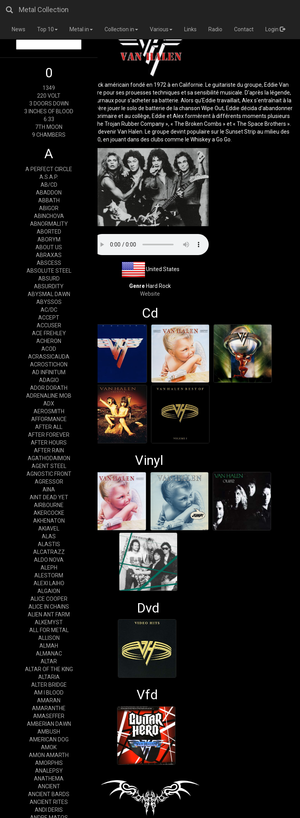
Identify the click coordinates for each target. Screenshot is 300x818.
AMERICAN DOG (49, 739)
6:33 (49, 119)
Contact (244, 29)
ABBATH (49, 200)
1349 (49, 88)
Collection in (121, 29)
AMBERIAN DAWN (49, 724)
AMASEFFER (48, 716)
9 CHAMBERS (49, 135)
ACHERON (48, 341)
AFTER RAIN (49, 450)
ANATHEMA (49, 778)
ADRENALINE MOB (48, 396)
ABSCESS (49, 263)
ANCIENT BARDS (48, 794)
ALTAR (49, 661)
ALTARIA (49, 677)
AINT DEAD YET (49, 497)
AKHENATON (49, 521)
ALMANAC (49, 653)
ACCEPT (48, 317)
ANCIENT (49, 786)
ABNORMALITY (49, 224)
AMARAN (48, 700)
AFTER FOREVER (48, 435)
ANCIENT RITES (49, 802)
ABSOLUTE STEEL (49, 271)
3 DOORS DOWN (49, 103)
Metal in (81, 29)
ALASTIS (49, 544)
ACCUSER (49, 325)
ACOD (48, 349)
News (18, 29)
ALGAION (48, 591)
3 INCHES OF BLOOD (48, 111)
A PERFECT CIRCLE (48, 169)
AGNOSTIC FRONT (49, 474)
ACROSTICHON (48, 364)
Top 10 (47, 29)
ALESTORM (48, 575)
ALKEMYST (49, 622)
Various (161, 29)
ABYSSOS (49, 302)
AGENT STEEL (49, 466)
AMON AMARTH (49, 755)
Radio (215, 29)
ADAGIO (49, 380)
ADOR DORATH (48, 388)
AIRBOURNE (49, 505)
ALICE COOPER (48, 599)
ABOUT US (49, 247)
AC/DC (49, 310)
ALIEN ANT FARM (49, 614)
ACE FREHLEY (49, 333)
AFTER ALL (48, 427)
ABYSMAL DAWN (49, 294)
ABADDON (49, 192)
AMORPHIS (49, 763)
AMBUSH (48, 732)
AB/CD (49, 185)
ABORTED (49, 232)
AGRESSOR (49, 482)
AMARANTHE (49, 708)
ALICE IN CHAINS (48, 607)
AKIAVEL (48, 528)
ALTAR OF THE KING (49, 669)
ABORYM (48, 239)
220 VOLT (48, 96)
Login (275, 29)
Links (190, 29)
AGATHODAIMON (49, 458)
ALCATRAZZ (49, 552)
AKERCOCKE (49, 513)
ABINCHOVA (49, 216)
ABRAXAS (49, 255)
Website (150, 294)
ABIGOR (49, 208)
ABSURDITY (49, 286)
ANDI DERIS (49, 810)
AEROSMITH (49, 411)
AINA (49, 489)
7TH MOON (48, 127)
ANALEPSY (49, 771)
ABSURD (49, 278)
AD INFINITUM (49, 372)
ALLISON (49, 638)
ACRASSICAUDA (48, 357)
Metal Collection (44, 9)
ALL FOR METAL (49, 630)
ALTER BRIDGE (49, 685)
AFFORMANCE (49, 419)
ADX (48, 403)
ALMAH (48, 646)
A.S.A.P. (48, 177)
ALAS (49, 536)
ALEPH (49, 567)
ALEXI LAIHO (49, 583)
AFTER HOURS (49, 442)
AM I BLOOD (49, 692)
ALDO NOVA (49, 560)
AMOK (49, 747)
